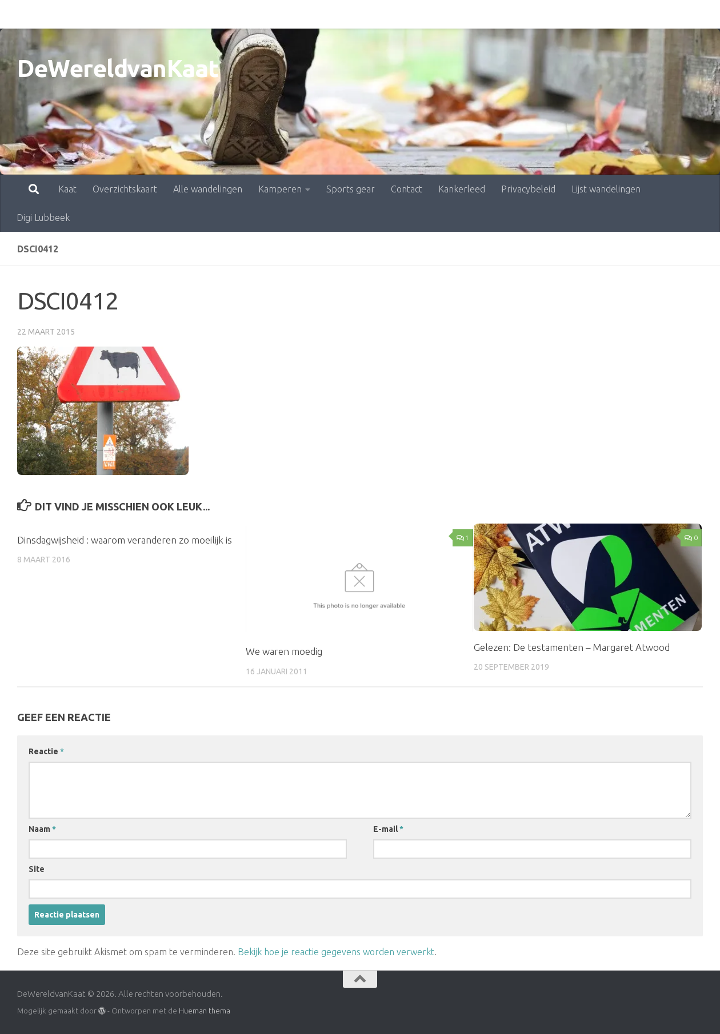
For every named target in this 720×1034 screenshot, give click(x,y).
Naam (42, 829)
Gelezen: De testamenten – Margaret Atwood (572, 647)
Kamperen (229, 14)
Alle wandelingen (157, 14)
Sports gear (300, 14)
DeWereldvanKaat (118, 68)
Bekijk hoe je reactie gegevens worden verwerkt (336, 952)
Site (37, 869)
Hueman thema (204, 1011)
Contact (356, 14)
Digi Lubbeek (632, 14)
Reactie (46, 751)
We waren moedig (284, 651)
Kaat (17, 14)
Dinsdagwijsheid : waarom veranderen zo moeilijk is (124, 539)
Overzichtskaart (74, 14)
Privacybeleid (478, 14)
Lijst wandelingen (555, 14)
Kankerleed (411, 14)
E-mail (388, 829)
